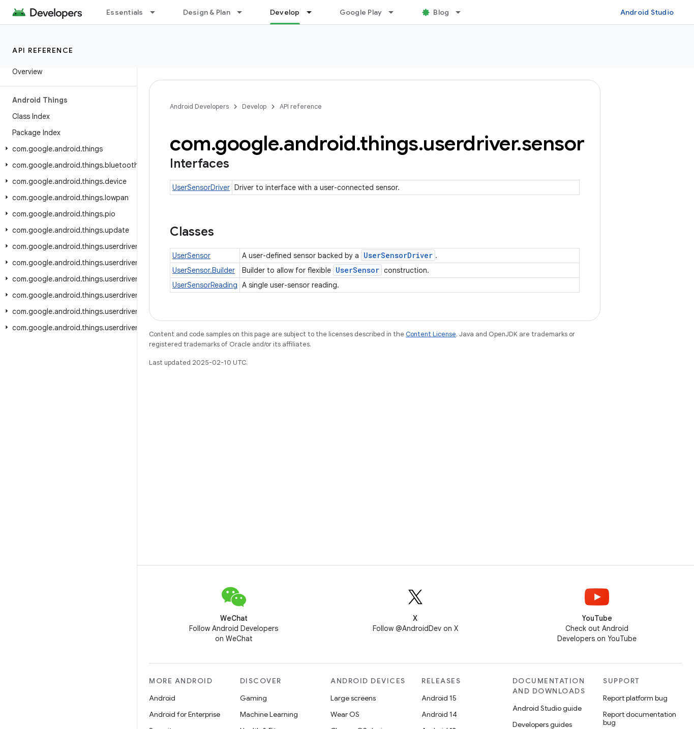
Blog (441, 12)
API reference (43, 50)
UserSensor (191, 255)
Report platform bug (635, 698)
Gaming (253, 698)
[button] (66, 149)
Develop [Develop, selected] (285, 12)
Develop (254, 106)
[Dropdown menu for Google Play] (395, 12)
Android (162, 698)
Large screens (353, 698)
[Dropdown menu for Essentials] (157, 12)
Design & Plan (206, 12)
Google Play (361, 12)
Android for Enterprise (184, 714)
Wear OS (344, 714)
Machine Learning (269, 714)
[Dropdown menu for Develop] (313, 12)
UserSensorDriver (201, 187)
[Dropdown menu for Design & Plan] (244, 12)
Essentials (124, 12)
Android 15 (439, 698)
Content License (431, 334)
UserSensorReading (204, 285)
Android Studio (647, 12)
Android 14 (439, 714)
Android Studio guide (547, 708)
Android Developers (199, 106)
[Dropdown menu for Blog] (462, 12)
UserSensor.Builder (203, 270)
